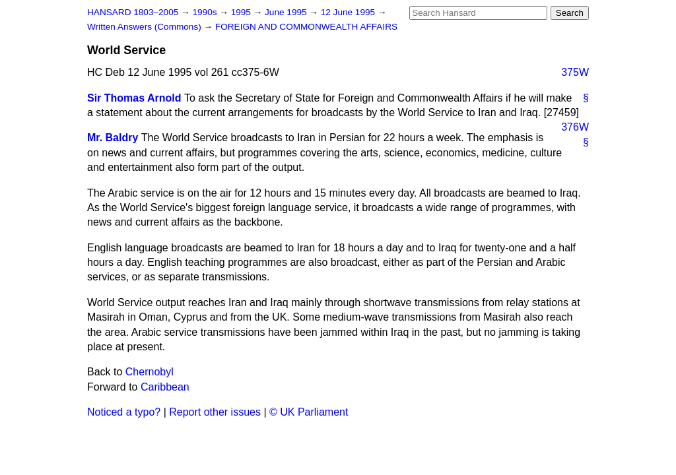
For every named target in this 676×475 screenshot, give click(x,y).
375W (575, 72)
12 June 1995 (349, 12)
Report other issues (215, 412)
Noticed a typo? (123, 412)
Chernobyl (149, 371)
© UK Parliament (308, 412)
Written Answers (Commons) (145, 27)
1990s (205, 12)
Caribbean (165, 387)
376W (575, 127)
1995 (242, 12)
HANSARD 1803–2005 (132, 12)
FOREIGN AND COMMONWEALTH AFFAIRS (306, 27)
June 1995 (287, 12)
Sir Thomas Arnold (134, 98)
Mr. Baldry (112, 137)
